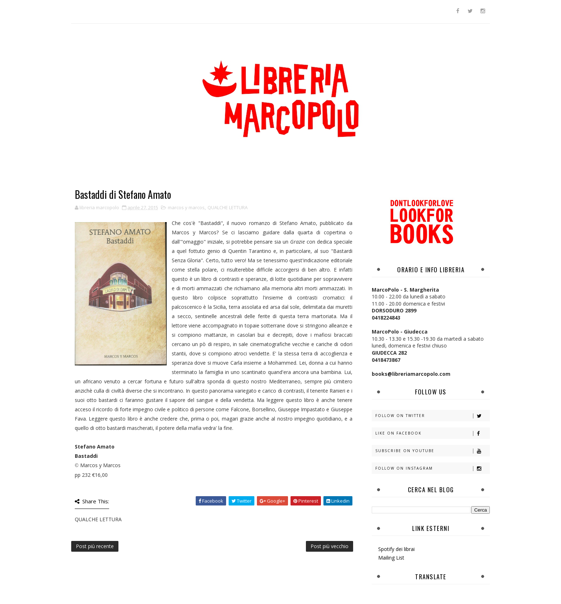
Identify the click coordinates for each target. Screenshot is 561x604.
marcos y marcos (186, 207)
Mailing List (391, 557)
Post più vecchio (329, 546)
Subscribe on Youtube (432, 451)
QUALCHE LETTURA (228, 207)
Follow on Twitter (432, 415)
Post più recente (95, 546)
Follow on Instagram (432, 468)
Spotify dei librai (396, 549)
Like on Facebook (432, 433)
